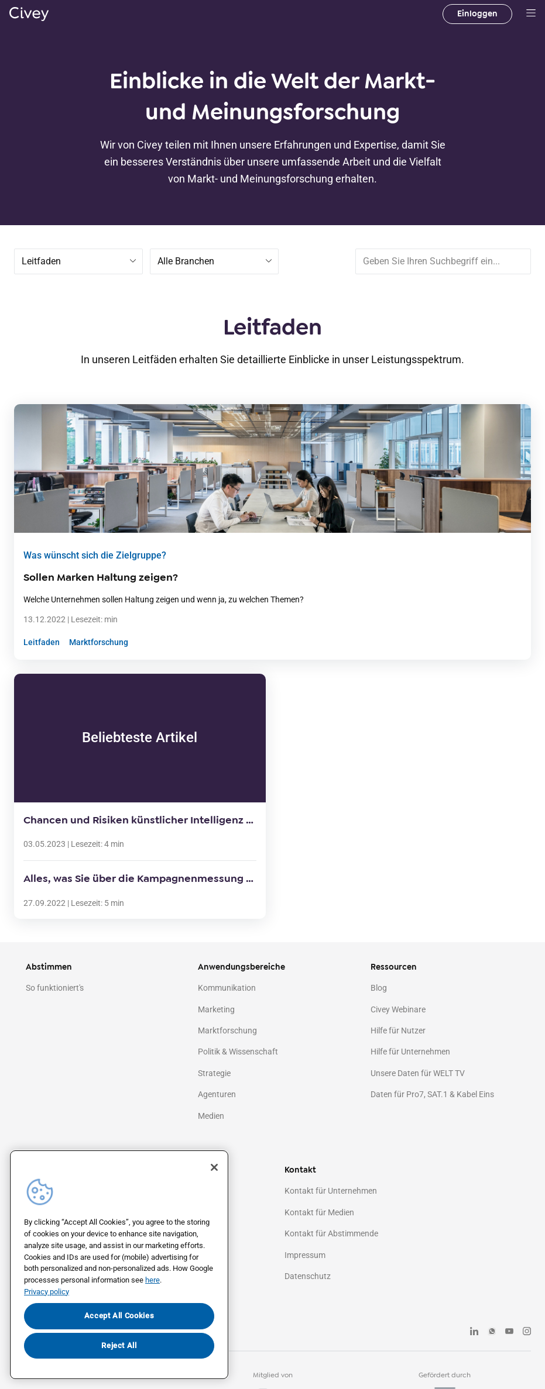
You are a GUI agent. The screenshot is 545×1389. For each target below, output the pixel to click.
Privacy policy (46, 1291)
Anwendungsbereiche (241, 967)
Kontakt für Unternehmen (331, 1190)
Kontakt (300, 1170)
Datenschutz (308, 1276)
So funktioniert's (55, 987)
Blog (379, 987)
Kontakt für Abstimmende (331, 1233)
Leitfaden (41, 642)
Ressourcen (394, 967)
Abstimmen (49, 967)
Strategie (214, 1073)
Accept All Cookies (119, 1315)
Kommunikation (227, 987)
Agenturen (217, 1094)
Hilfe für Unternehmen (410, 1051)
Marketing (216, 1009)
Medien (211, 1116)
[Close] (214, 1167)
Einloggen (477, 14)
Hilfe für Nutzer (398, 1030)
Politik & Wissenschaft (238, 1051)
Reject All (119, 1345)
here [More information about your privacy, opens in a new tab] (152, 1280)
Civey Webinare (398, 1009)
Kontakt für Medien (319, 1212)
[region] (119, 1265)
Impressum (305, 1255)
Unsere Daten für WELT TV (418, 1073)
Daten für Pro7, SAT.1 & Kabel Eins (432, 1094)
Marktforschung (98, 642)
